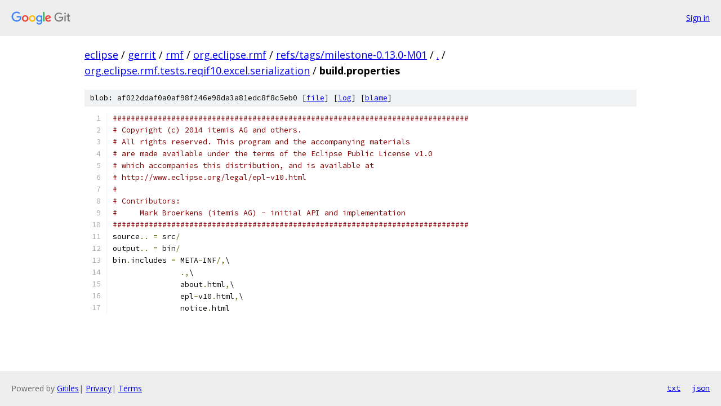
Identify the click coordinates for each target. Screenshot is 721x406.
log (344, 98)
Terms (130, 388)
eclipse (101, 54)
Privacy (99, 388)
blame (376, 98)
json (701, 388)
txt (673, 388)
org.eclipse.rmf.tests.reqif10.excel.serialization (197, 70)
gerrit (142, 54)
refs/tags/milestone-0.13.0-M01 (351, 54)
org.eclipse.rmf (229, 54)
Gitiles (68, 388)
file (315, 98)
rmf (175, 54)
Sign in (698, 17)
